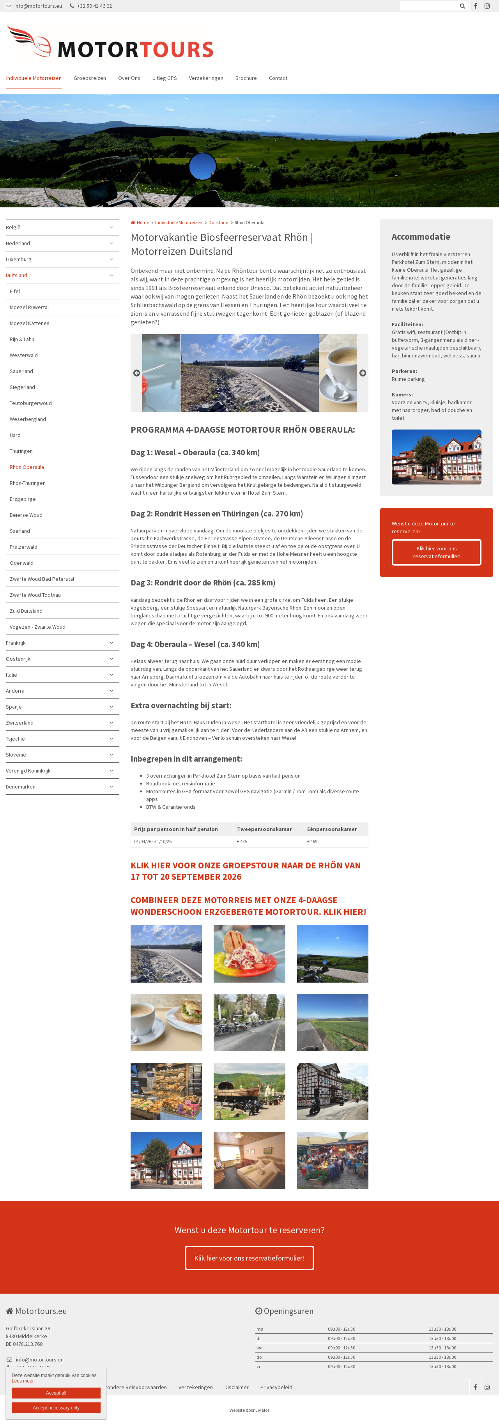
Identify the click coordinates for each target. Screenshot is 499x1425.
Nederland (18, 243)
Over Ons (129, 77)
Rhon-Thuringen (28, 482)
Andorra (15, 690)
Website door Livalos (249, 1410)
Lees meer (23, 1381)
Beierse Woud (26, 514)
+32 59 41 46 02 (91, 5)
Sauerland (21, 371)
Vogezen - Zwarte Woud (37, 626)
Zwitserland (20, 722)
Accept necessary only (56, 1408)
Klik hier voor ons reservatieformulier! (436, 552)
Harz (15, 434)
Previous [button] (136, 373)
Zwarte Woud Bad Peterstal (42, 578)
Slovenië (16, 754)
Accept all (56, 1393)
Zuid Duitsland (26, 610)
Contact (278, 77)
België (13, 227)
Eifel (15, 291)
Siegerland (22, 387)
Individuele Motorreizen (34, 77)
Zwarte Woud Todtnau (35, 594)
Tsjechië (15, 738)
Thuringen (21, 450)
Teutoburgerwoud (31, 403)
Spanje (14, 706)
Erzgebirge (23, 498)
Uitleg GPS (164, 77)
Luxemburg (19, 259)
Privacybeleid (276, 1387)
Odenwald (22, 562)
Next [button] (362, 373)
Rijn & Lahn (22, 339)
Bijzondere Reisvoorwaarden (133, 1387)
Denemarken (20, 786)
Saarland (20, 530)
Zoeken (462, 6)
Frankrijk (16, 642)
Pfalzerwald (23, 546)
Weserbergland (28, 419)
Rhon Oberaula (27, 466)
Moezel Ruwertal (29, 307)
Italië (11, 674)
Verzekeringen (206, 77)
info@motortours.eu (34, 5)
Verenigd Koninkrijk (28, 770)
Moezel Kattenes (30, 323)
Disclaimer (237, 1387)
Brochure (246, 77)
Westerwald (24, 355)
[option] (249, 373)
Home (143, 222)
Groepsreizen (90, 77)
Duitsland (16, 275)
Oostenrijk (18, 658)
